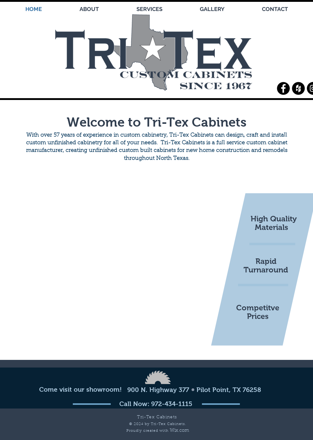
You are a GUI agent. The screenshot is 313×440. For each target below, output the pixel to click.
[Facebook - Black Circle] (283, 88)
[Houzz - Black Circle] (298, 88)
